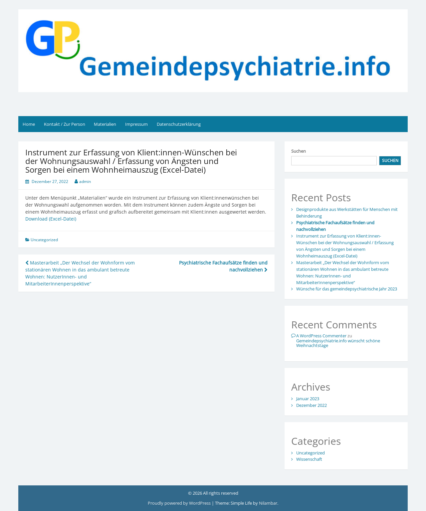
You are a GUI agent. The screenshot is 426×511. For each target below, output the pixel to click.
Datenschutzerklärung (179, 124)
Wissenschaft (309, 459)
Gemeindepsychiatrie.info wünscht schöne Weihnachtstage (338, 343)
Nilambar (268, 503)
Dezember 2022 (311, 405)
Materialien (105, 124)
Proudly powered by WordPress (180, 503)
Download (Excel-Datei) (50, 219)
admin (85, 181)
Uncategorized (44, 240)
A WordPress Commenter (321, 336)
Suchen (298, 151)
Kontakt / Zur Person (64, 124)
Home (29, 124)
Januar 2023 (307, 399)
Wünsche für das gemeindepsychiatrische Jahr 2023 (346, 289)
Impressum (136, 124)
